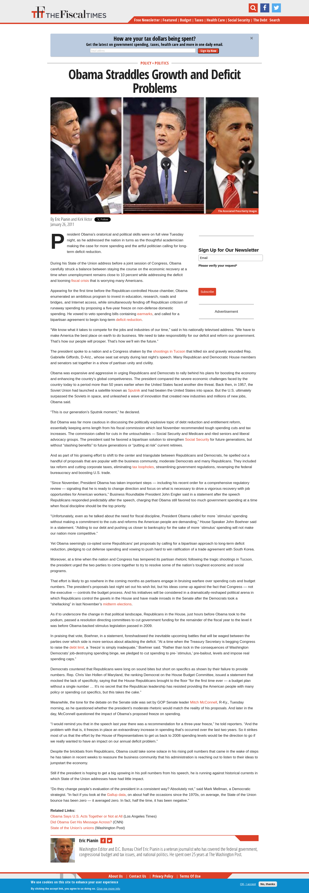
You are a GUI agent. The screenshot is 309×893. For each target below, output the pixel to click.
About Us (116, 876)
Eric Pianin (62, 219)
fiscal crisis (80, 281)
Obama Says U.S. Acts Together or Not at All (86, 816)
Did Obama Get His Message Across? (81, 822)
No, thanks (268, 884)
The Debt (260, 20)
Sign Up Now (208, 51)
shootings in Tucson (169, 351)
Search (275, 20)
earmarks (145, 314)
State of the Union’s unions (72, 828)
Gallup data (116, 795)
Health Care (216, 20)
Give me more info (108, 888)
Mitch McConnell (203, 702)
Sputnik (134, 390)
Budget (185, 20)
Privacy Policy (163, 876)
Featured (170, 20)
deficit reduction (129, 320)
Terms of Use (190, 876)
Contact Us (137, 876)
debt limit (77, 647)
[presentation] (231, 277)
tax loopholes (143, 467)
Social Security (239, 20)
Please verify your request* (217, 265)
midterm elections (117, 604)
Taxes (198, 20)
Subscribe (207, 291)
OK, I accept (248, 884)
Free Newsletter (147, 20)
